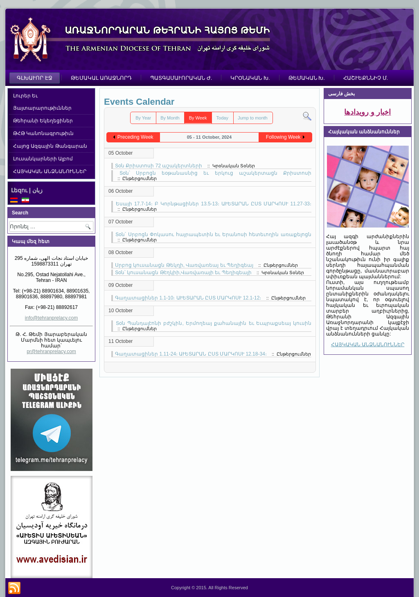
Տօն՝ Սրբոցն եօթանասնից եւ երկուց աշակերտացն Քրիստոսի (215, 173)
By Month (169, 117)
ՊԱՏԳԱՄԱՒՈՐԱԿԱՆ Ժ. (181, 78)
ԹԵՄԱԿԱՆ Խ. (306, 78)
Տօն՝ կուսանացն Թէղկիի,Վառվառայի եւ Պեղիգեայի (183, 272)
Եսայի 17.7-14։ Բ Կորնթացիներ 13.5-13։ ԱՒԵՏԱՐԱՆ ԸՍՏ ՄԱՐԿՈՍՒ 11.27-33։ (213, 204)
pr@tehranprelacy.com (51, 351)
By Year (143, 117)
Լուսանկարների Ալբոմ (43, 159)
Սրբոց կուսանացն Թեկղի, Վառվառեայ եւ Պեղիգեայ (184, 265)
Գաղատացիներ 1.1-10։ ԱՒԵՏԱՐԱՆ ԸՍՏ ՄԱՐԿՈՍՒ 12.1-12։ (188, 298)
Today (222, 117)
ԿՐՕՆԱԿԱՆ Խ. (250, 78)
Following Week (283, 137)
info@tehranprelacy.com (51, 318)
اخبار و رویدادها (367, 112)
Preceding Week (135, 137)
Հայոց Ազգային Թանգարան (50, 146)
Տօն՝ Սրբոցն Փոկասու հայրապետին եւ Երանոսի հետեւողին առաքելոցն (213, 234)
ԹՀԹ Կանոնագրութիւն (43, 133)
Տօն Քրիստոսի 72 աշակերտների (158, 166)
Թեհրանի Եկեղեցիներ (43, 121)
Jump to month (253, 117)
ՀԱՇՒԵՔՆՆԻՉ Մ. (365, 78)
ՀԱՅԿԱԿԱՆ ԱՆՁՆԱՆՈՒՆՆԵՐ (49, 171)
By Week (198, 117)
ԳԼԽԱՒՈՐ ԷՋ (34, 78)
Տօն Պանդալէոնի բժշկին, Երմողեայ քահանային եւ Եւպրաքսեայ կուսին (213, 323)
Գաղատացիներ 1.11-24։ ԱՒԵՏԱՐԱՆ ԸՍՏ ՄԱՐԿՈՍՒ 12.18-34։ (191, 354)
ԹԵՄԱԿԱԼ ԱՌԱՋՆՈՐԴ (101, 78)
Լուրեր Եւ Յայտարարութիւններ (42, 102)
